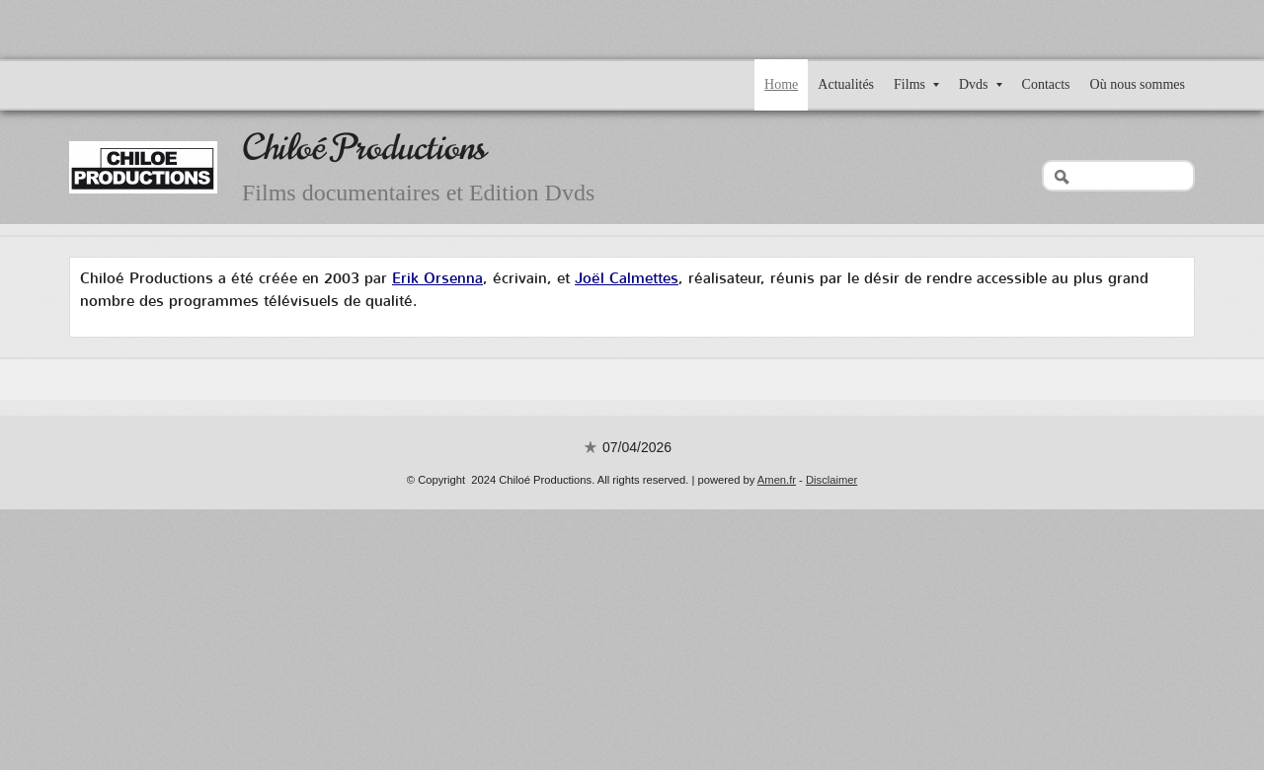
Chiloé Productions (364, 147)
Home (781, 84)
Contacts (1046, 84)
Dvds (980, 84)
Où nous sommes (1137, 84)
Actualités (846, 84)
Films (916, 84)
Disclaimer (831, 480)
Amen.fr (776, 480)
